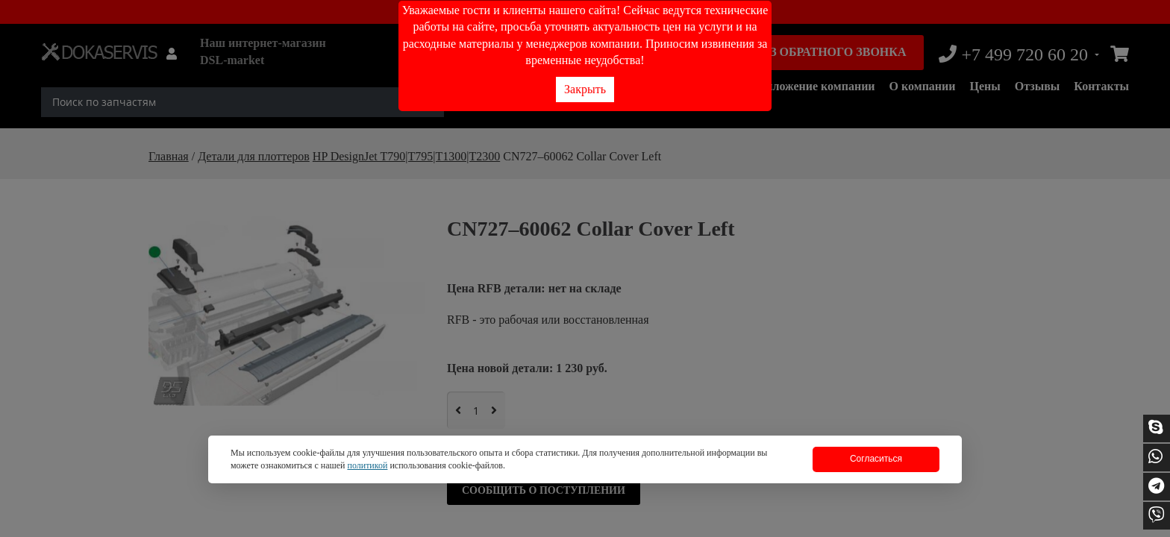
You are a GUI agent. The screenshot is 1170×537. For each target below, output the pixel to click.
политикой (367, 465)
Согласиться (876, 458)
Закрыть (585, 89)
